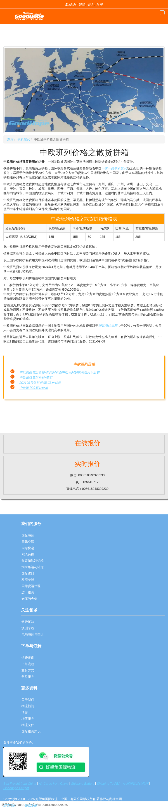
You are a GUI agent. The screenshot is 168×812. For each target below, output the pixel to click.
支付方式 (27, 670)
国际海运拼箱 (107, 325)
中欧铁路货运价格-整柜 (35, 377)
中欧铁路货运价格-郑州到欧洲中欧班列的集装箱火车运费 (59, 372)
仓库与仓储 (29, 598)
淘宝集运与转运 (32, 567)
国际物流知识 (30, 731)
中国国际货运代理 (135, 783)
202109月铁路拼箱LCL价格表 (40, 382)
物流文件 (27, 725)
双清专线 (27, 579)
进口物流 (27, 592)
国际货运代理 (30, 586)
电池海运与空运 (32, 634)
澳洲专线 (27, 628)
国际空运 (27, 542)
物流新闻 (27, 706)
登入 (90, 4)
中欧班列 (23, 139)
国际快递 (27, 548)
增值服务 (27, 718)
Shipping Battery (82, 783)
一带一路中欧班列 (114, 168)
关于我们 (27, 699)
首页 (10, 139)
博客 (24, 712)
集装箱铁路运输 (32, 560)
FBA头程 (27, 554)
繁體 (81, 4)
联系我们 (9, 805)
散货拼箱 (27, 622)
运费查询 (27, 657)
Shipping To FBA (109, 783)
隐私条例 (30, 805)
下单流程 (27, 664)
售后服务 (27, 676)
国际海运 (27, 535)
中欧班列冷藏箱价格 (33, 388)
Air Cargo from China (54, 783)
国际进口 (27, 573)
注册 (99, 4)
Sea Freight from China (19, 783)
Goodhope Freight (16, 788)
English (70, 4)
